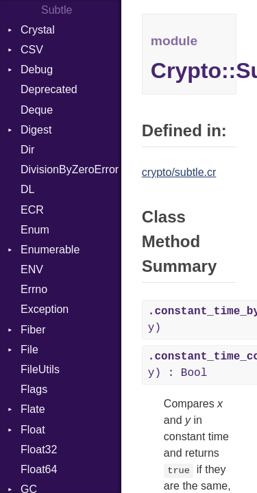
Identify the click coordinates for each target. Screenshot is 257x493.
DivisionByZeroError (70, 169)
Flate (33, 409)
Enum (35, 230)
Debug (37, 69)
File (29, 349)
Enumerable (50, 249)
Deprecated (49, 89)
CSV (32, 49)
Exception (45, 309)
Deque (37, 110)
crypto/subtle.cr (179, 172)
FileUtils (40, 369)
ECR (32, 210)
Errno (34, 289)
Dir (27, 149)
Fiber (33, 330)
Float (33, 429)
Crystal (38, 30)
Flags (34, 389)
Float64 (39, 469)
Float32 (39, 449)
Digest (36, 130)
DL (27, 189)
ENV (32, 269)
